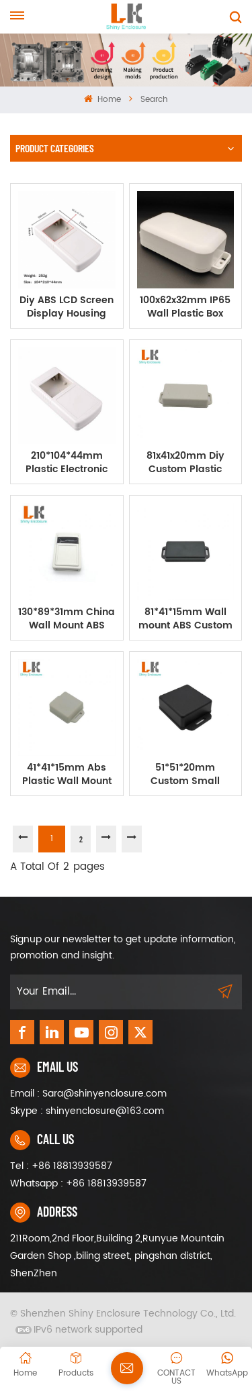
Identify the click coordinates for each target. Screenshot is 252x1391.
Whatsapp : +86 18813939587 (78, 1183)
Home (102, 99)
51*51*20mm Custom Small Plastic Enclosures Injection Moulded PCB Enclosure (185, 774)
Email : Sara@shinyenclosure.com (88, 1093)
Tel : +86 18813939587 (61, 1166)
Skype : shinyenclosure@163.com (87, 1111)
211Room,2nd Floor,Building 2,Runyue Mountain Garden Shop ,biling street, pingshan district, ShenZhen (117, 1256)
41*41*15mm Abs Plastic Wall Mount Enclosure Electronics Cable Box (67, 774)
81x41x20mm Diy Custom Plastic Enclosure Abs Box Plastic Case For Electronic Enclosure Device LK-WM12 (185, 462)
